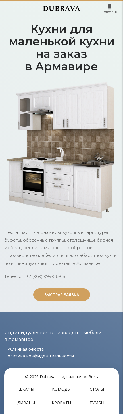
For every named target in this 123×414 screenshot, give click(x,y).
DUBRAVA (61, 8)
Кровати (61, 402)
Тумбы (96, 402)
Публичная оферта (24, 349)
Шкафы (26, 389)
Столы (97, 389)
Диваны (26, 402)
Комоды (61, 389)
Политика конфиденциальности (39, 356)
